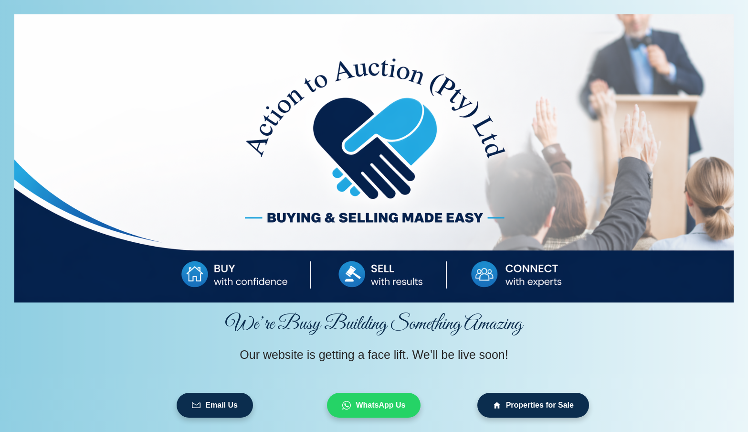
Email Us (215, 405)
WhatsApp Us (373, 405)
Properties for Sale (533, 405)
